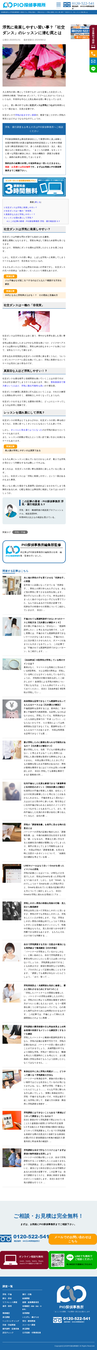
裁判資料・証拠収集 (10, 1329)
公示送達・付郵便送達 (31, 1333)
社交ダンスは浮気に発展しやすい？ (20, 207)
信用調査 (26, 1313)
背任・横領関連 (28, 1321)
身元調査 (6, 1317)
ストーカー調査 (28, 1325)
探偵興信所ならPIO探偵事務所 (10, 12)
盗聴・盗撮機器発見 (30, 1302)
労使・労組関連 (9, 1325)
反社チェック (8, 1333)
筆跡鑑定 (6, 1313)
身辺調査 (26, 1329)
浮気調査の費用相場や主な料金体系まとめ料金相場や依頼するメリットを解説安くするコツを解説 (45, 1030)
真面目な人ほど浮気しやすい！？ (19, 214)
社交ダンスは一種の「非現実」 (18, 211)
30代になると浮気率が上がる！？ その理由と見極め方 (31, 295)
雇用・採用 (7, 1306)
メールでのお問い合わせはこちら (72, 1239)
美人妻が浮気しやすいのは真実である (23, 450)
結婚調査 (26, 1298)
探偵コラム (24, 12)
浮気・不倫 (20, 532)
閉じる (37, 202)
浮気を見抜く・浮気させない (36, 12)
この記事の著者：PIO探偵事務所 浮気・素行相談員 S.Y (33, 221)
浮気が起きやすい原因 (25, 115)
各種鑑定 (32, 1307)
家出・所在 (7, 1298)
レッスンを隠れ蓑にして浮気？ (18, 218)
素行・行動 (27, 1294)
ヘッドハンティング (10, 1321)
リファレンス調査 (9, 1302)
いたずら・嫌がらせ (30, 1317)
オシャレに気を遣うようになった (26, 430)
